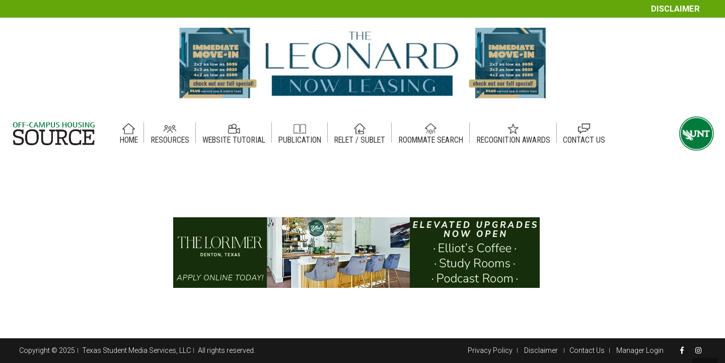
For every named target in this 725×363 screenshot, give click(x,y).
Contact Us (587, 350)
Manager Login (640, 350)
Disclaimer (675, 9)
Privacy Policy (490, 350)
